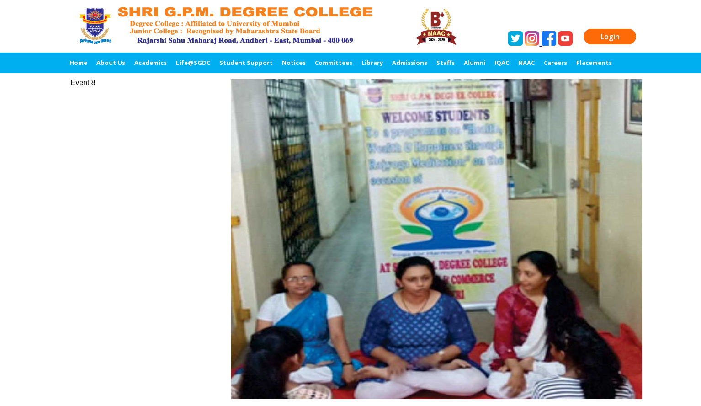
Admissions (409, 63)
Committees (333, 63)
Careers (555, 63)
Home (78, 63)
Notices (294, 63)
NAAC (526, 63)
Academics (150, 63)
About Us (110, 63)
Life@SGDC (193, 63)
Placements (594, 63)
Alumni (474, 63)
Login (610, 37)
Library (372, 63)
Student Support (246, 63)
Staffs (445, 63)
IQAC (501, 63)
